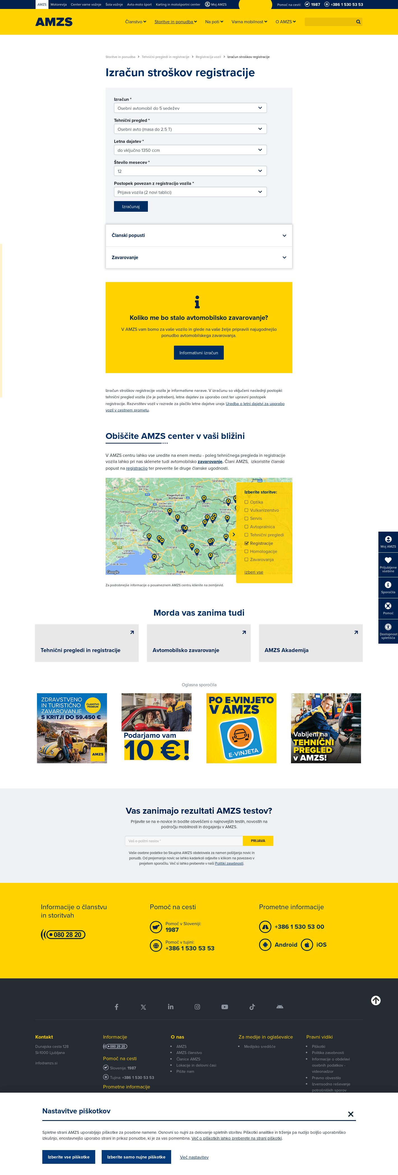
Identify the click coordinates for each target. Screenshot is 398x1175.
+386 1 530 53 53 (138, 1077)
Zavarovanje (125, 257)
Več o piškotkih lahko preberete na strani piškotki (237, 1138)
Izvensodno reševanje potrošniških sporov (331, 1087)
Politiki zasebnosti (229, 863)
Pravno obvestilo (326, 1078)
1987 (131, 1068)
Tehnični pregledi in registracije (168, 57)
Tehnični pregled (132, 120)
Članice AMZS (188, 1059)
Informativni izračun (199, 353)
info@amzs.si (46, 1063)
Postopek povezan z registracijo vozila (154, 183)
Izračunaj (131, 206)
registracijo (137, 468)
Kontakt (44, 1037)
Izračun (123, 99)
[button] (358, 22)
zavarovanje (210, 461)
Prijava (258, 840)
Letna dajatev (129, 141)
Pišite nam (185, 1071)
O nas (177, 1037)
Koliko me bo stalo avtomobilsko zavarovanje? (199, 318)
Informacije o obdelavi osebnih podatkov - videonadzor (331, 1065)
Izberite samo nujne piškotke (136, 1157)
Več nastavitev (194, 1157)
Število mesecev (132, 162)
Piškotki (318, 1046)
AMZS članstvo (189, 1052)
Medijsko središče (260, 1046)
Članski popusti (128, 235)
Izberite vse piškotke (69, 1157)
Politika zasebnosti (328, 1052)
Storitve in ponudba (122, 57)
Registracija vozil (210, 57)
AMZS (181, 1046)
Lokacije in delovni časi (196, 1065)
